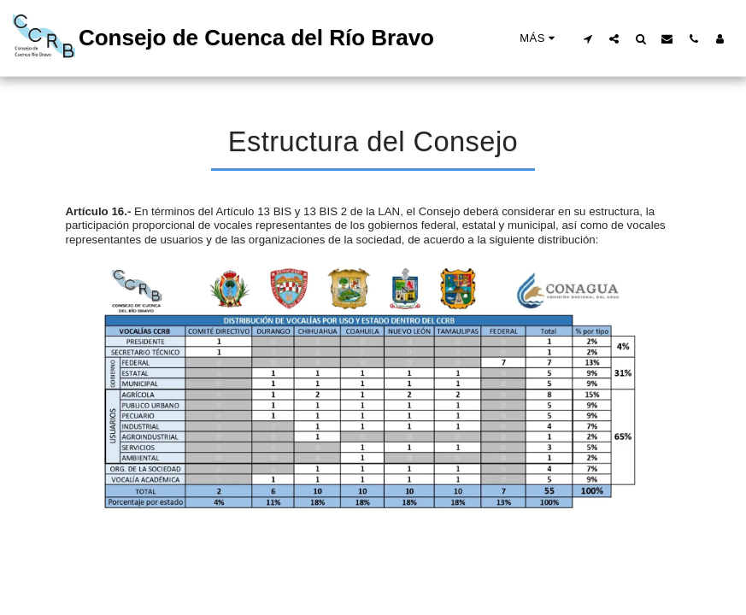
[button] (587, 38)
